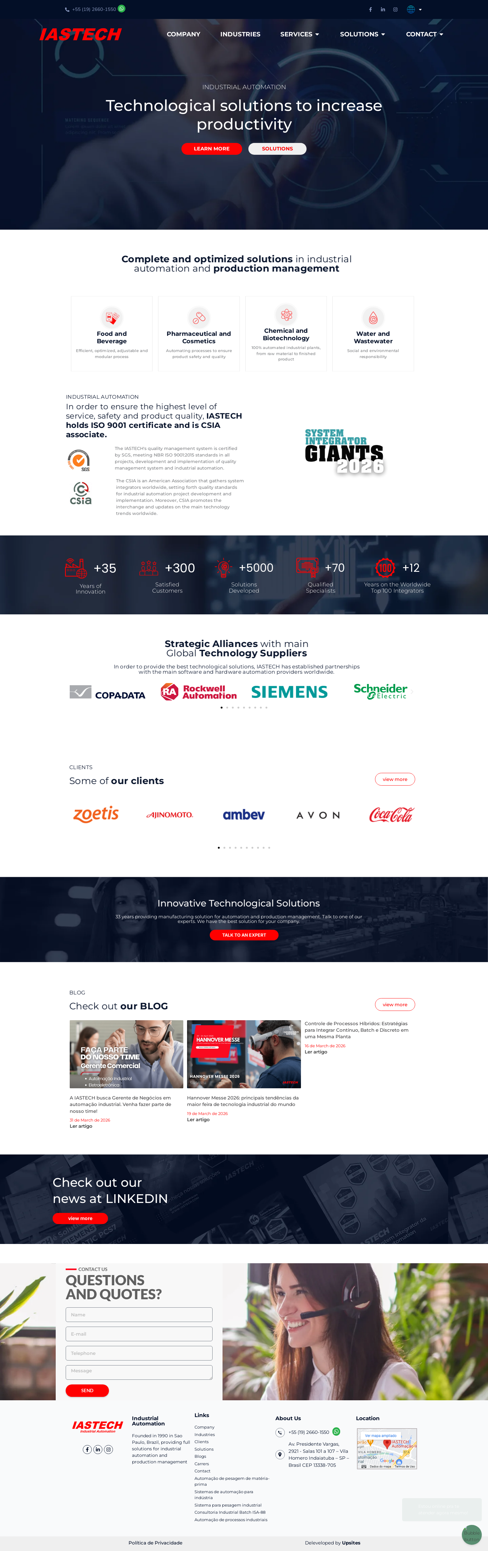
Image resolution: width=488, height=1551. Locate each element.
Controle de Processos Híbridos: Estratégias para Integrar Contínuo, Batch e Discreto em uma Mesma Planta (357, 1030)
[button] (208, 148)
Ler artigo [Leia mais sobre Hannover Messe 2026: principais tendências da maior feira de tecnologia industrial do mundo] (198, 1119)
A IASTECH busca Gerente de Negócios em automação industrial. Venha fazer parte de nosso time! (120, 1104)
